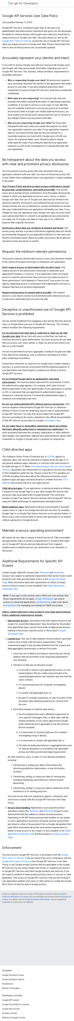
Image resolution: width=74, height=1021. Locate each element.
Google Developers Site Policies (37, 899)
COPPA (50, 456)
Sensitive (44, 572)
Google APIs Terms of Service (16, 41)
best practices (10, 605)
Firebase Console (9, 1013)
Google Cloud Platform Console (15, 1004)
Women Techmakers (11, 988)
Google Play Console (11, 1009)
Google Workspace (44, 599)
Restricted (59, 572)
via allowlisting (43, 602)
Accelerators (7, 984)
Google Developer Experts (13, 979)
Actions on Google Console (13, 1017)
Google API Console (10, 1000)
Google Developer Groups (13, 975)
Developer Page (52, 420)
